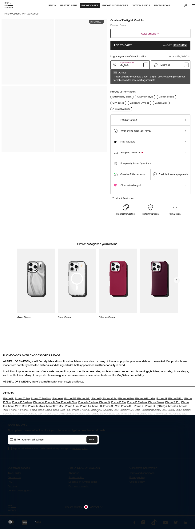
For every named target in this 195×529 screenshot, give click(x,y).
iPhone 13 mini (156, 404)
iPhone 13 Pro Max (137, 404)
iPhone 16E (83, 400)
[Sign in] (186, 5)
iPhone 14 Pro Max (88, 404)
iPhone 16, (96, 400)
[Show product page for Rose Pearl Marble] (173, 89)
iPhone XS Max (111, 408)
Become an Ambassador (83, 483)
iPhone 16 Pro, (110, 400)
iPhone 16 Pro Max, (145, 400)
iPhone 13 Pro (118, 404)
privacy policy (80, 450)
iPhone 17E (70, 400)
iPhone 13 (104, 404)
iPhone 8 (171, 408)
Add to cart (150, 45)
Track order (14, 474)
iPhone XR (126, 408)
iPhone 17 (8, 400)
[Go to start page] (9, 5)
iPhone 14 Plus (68, 404)
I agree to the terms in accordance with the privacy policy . (50, 450)
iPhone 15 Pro (175, 400)
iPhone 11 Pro (72, 408)
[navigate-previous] (177, 298)
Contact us (14, 479)
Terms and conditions (141, 474)
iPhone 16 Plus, (126, 400)
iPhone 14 (38, 404)
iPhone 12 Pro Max (16, 408)
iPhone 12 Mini (35, 408)
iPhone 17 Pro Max (41, 400)
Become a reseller (79, 488)
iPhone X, (138, 408)
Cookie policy (137, 483)
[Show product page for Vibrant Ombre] (150, 89)
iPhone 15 (162, 400)
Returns (12, 488)
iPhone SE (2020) (155, 408)
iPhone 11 (84, 408)
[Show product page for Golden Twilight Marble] (115, 89)
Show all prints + (181, 77)
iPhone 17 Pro (22, 400)
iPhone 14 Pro (52, 404)
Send (92, 441)
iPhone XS (96, 408)
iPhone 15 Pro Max (22, 404)
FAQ (10, 483)
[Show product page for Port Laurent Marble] (185, 89)
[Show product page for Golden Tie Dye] (139, 89)
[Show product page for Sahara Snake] (162, 89)
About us (74, 474)
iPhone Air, (57, 400)
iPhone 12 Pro (172, 404)
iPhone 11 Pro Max (54, 408)
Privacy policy (137, 479)
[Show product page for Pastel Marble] (127, 89)
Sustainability (76, 479)
